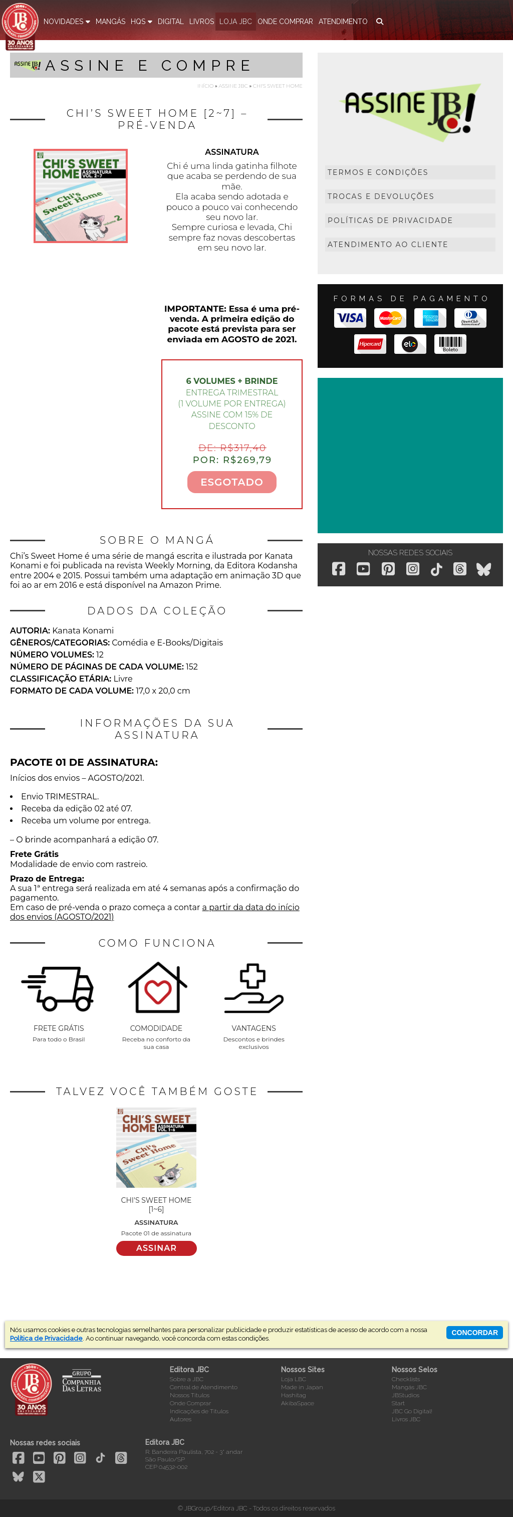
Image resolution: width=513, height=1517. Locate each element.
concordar (474, 1333)
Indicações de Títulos (199, 1411)
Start (398, 1403)
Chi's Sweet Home (278, 86)
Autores (180, 1419)
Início (205, 86)
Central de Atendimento (203, 1387)
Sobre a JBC (186, 1379)
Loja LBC (293, 1379)
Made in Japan (302, 1387)
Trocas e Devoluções (381, 196)
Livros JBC (406, 1419)
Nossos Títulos (189, 1395)
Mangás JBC (409, 1387)
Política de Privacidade (46, 1338)
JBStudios (405, 1395)
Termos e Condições (378, 172)
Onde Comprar (190, 1403)
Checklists (406, 1379)
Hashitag (293, 1395)
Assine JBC (232, 86)
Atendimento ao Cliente (388, 244)
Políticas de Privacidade (390, 220)
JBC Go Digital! (412, 1411)
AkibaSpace (297, 1403)
